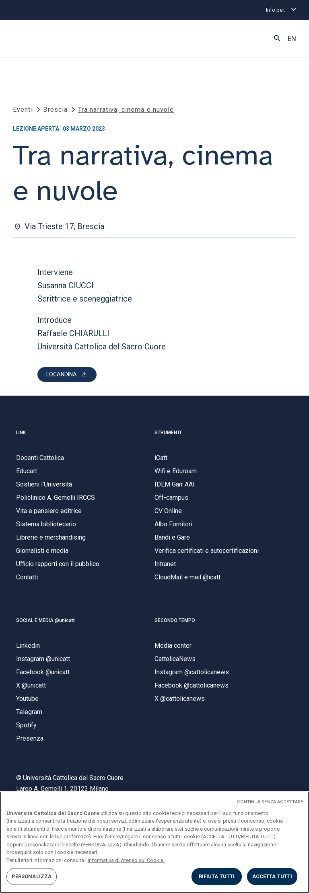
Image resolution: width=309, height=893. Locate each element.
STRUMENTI (167, 432)
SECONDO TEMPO (174, 620)
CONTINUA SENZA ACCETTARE (270, 802)
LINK (21, 432)
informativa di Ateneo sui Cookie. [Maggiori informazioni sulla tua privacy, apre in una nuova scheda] (126, 860)
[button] (277, 39)
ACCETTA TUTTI (272, 876)
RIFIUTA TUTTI (217, 876)
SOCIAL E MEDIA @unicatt (45, 620)
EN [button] (292, 39)
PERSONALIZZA (32, 876)
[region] (154, 842)
